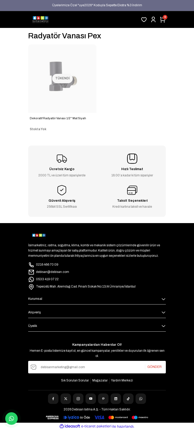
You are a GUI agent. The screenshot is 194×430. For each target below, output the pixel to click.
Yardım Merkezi (122, 380)
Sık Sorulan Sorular (75, 380)
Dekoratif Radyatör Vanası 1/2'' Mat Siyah (58, 118)
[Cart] (163, 19)
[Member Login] (153, 19)
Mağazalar (100, 380)
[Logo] (40, 19)
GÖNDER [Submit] (154, 366)
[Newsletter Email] (97, 367)
